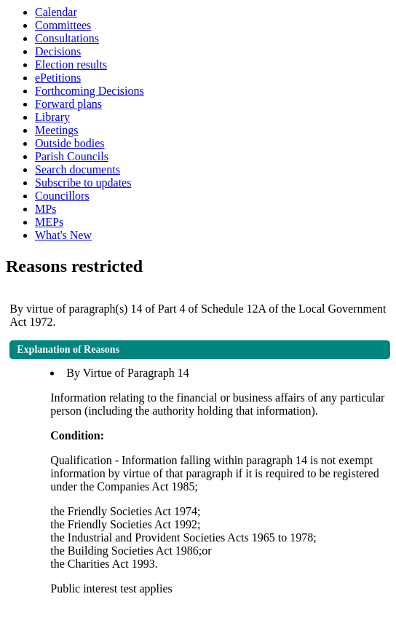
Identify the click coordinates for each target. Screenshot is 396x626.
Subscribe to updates (83, 182)
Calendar (56, 12)
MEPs (49, 222)
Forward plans (68, 104)
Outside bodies (70, 143)
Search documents (77, 169)
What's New (63, 235)
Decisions (58, 51)
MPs (45, 209)
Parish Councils (71, 156)
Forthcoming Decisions (89, 91)
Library (52, 117)
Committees (63, 25)
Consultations (67, 38)
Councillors (62, 195)
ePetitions (58, 77)
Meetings (57, 130)
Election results (71, 64)
